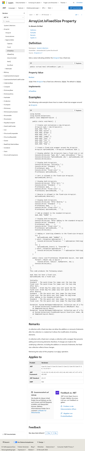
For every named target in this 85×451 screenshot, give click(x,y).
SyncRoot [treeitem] (10, 65)
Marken (30, 450)
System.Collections (42, 48)
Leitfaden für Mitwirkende (38, 411)
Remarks (32, 35)
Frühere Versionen (23, 447)
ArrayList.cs (37, 53)
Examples (33, 32)
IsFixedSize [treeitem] (10, 51)
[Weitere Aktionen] (81, 14)
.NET (37, 15)
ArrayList (56, 58)
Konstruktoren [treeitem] (10, 36)
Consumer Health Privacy (65, 447)
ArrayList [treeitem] (8, 33)
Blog (32, 447)
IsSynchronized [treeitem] (11, 58)
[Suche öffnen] (74, 2)
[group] (56, 216)
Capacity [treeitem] (9, 43)
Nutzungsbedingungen (8, 450)
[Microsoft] (3, 2)
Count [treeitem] (9, 47)
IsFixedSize (32, 91)
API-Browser (45, 15)
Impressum (21, 450)
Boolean (31, 77)
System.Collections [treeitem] (9, 25)
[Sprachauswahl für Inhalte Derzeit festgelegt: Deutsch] (6, 442)
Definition (33, 30)
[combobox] (13, 17)
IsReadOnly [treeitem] (10, 54)
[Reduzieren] (24, 13)
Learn (31, 15)
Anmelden (79, 2)
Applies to (33, 38)
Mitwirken (41, 447)
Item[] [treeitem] (9, 61)
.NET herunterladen (76, 8)
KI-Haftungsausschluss (8, 447)
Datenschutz (50, 447)
